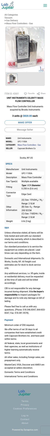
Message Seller (25, 129)
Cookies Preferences (25, 408)
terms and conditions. (18, 242)
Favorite (29, 93)
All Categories (11, 15)
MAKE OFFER (25, 122)
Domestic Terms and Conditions (20, 372)
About (25, 423)
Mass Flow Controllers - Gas (19, 23)
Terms (25, 401)
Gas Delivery (12, 20)
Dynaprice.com (31, 430)
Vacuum (8, 17)
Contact (25, 419)
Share (41, 93)
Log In (25, 415)
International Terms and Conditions (21, 376)
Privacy (25, 405)
